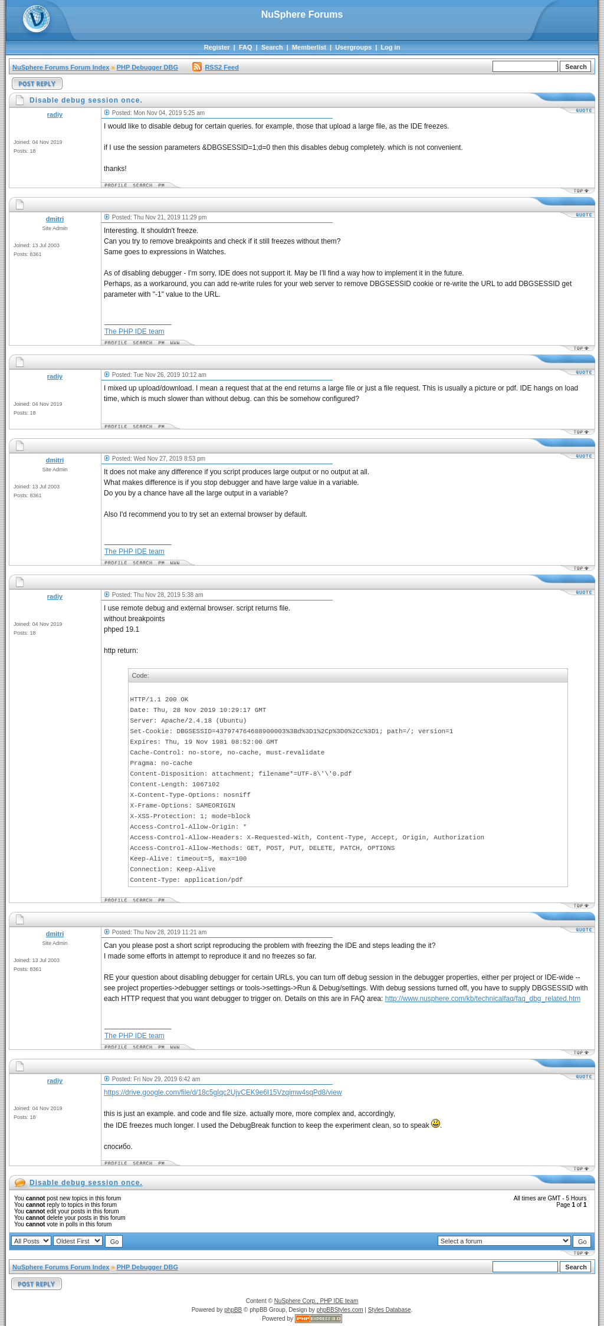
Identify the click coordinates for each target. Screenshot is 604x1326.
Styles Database (389, 1310)
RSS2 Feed (215, 67)
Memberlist (309, 47)
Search (272, 47)
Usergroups (353, 47)
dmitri (55, 218)
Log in (390, 47)
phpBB (233, 1310)
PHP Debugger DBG (147, 67)
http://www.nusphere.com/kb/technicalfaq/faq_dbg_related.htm (483, 998)
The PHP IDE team (134, 331)
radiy (55, 114)
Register (217, 47)
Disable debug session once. (86, 1183)
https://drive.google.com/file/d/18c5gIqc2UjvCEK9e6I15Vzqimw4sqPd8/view (223, 1092)
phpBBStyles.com (340, 1310)
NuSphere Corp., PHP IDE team (316, 1301)
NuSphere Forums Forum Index (60, 67)
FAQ (245, 47)
